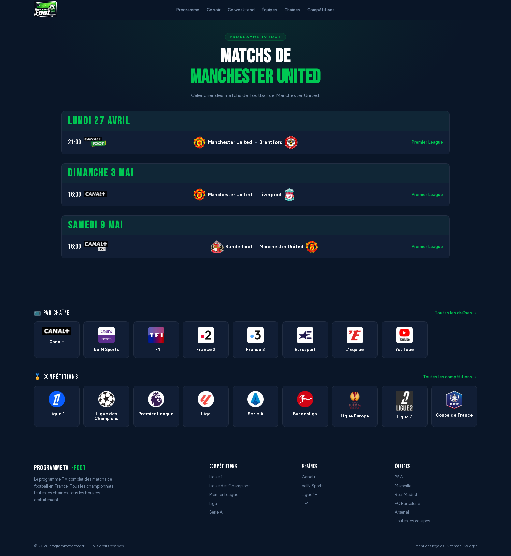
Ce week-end (241, 9)
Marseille (403, 485)
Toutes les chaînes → (456, 312)
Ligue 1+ (310, 494)
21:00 (74, 142)
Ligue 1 (215, 477)
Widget (470, 546)
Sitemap (454, 546)
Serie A (216, 512)
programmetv (60, 468)
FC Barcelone (407, 503)
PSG (399, 477)
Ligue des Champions (229, 485)
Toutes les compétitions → (450, 376)
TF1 (305, 503)
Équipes (269, 9)
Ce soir (214, 9)
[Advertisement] (27, 209)
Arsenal (402, 512)
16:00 (74, 246)
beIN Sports (312, 485)
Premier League (427, 142)
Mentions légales (430, 546)
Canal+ (309, 477)
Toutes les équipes (412, 521)
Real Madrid (406, 494)
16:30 (74, 194)
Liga (213, 503)
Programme (187, 9)
